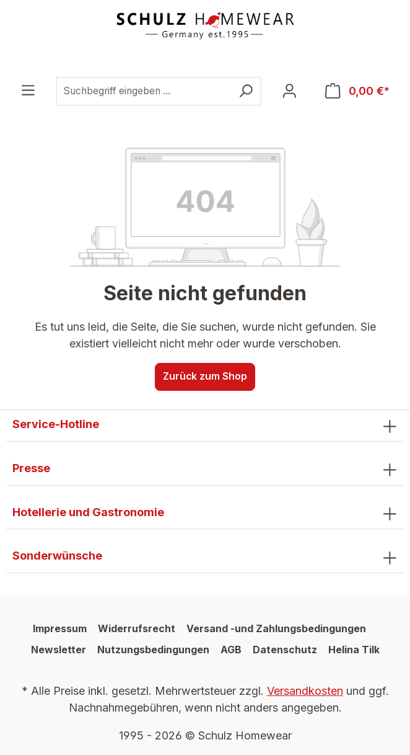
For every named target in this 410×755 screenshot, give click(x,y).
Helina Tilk (354, 649)
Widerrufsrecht (136, 628)
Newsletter (58, 649)
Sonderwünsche (57, 555)
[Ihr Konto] (289, 91)
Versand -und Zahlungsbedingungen (276, 628)
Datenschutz (285, 649)
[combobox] (143, 91)
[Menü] (28, 91)
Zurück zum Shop (205, 376)
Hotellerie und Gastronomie (88, 512)
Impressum (60, 628)
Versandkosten (305, 690)
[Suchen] (245, 91)
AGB (231, 649)
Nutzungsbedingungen (153, 649)
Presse (31, 468)
